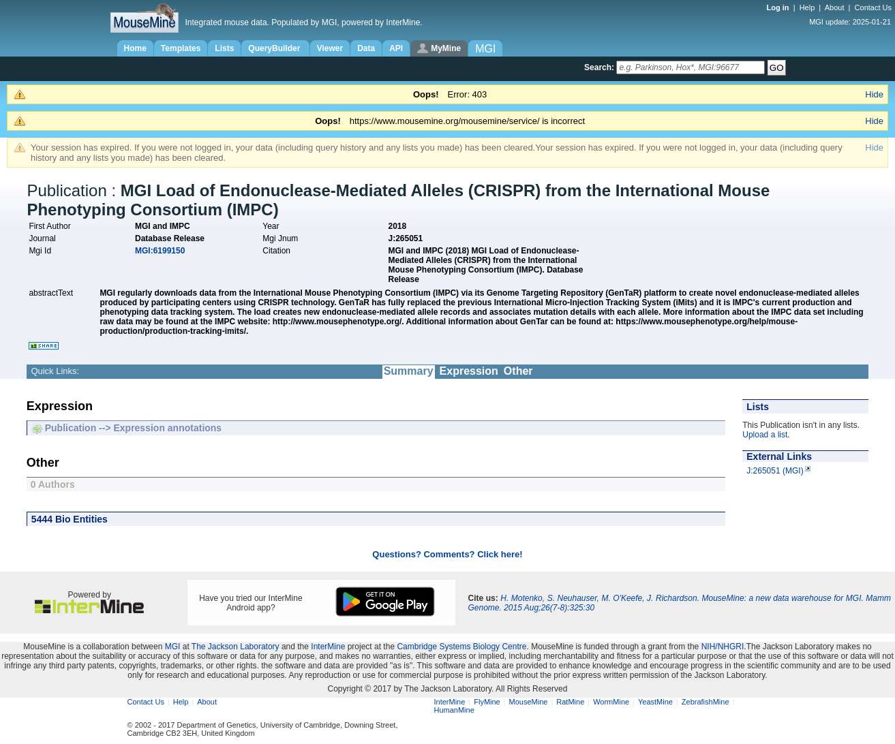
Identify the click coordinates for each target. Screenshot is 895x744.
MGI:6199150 (160, 250)
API (396, 48)
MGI (173, 646)
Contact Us (873, 7)
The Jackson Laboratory (235, 646)
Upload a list (764, 434)
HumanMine (454, 710)
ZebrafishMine (705, 702)
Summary (409, 371)
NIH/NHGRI (722, 646)
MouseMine (528, 702)
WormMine (611, 702)
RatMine (570, 702)
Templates (180, 48)
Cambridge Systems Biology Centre (461, 646)
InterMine (328, 646)
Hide (874, 94)
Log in (779, 7)
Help (807, 7)
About (835, 7)
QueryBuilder (275, 48)
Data (366, 48)
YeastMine (655, 702)
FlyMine (487, 702)
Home (135, 48)
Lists (224, 48)
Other (518, 371)
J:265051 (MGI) (774, 471)
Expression (469, 371)
